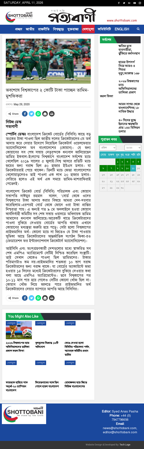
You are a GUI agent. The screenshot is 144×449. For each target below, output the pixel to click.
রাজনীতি (43, 29)
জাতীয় (30, 29)
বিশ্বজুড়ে (58, 29)
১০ (127, 168)
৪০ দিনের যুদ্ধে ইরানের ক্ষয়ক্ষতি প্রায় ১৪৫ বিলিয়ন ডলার (129, 125)
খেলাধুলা (88, 29)
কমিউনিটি (104, 29)
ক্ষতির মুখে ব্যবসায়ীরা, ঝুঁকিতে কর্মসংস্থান (129, 49)
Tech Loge (125, 444)
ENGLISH (122, 29)
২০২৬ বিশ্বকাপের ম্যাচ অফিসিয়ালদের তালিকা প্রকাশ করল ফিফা (119, 88)
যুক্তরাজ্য (73, 29)
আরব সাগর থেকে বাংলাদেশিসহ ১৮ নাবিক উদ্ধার (129, 107)
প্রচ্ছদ (18, 29)
